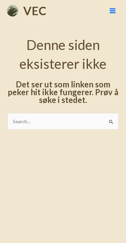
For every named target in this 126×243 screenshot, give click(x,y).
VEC (34, 10)
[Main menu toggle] (112, 11)
